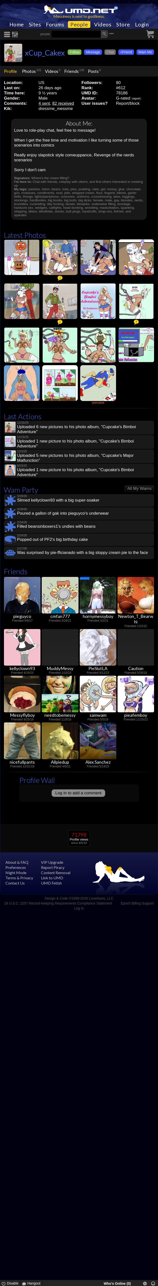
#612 (120, 87)
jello (67, 193)
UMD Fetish (51, 883)
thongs (28, 196)
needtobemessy (60, 715)
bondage (123, 204)
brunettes (21, 204)
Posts (93, 71)
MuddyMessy (60, 668)
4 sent (44, 103)
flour (99, 193)
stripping (20, 211)
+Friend (126, 52)
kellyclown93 (22, 668)
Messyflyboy (22, 715)
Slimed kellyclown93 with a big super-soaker (58, 500)
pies (74, 189)
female (98, 200)
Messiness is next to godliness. (79, 16)
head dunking (73, 208)
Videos (102, 24)
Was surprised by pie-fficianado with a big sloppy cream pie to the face (82, 552)
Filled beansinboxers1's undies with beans (56, 526)
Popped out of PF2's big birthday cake (52, 539)
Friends (71, 71)
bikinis (121, 193)
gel (103, 189)
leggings (128, 196)
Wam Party (21, 489)
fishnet (118, 211)
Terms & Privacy (19, 877)
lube (65, 189)
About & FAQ (16, 862)
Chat (110, 52)
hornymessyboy (98, 616)
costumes (67, 196)
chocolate (133, 189)
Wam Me (145, 52)
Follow (74, 52)
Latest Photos (25, 235)
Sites (35, 24)
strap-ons (105, 211)
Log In (79, 908)
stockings (21, 200)
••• (111, 33)
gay (116, 200)
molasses (28, 193)
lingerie (109, 193)
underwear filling (103, 204)
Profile (10, 71)
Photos (29, 71)
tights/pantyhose (47, 196)
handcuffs (89, 211)
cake (95, 189)
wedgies (41, 208)
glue (121, 189)
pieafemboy (135, 715)
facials (70, 204)
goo (17, 193)
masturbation (109, 208)
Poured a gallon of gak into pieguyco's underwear (63, 513)
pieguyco (22, 616)
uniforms (83, 196)
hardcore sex (23, 208)
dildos (32, 211)
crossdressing (101, 196)
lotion (46, 189)
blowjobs (83, 204)
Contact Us (15, 883)
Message (93, 52)
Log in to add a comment (78, 793)
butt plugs (73, 211)
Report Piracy (52, 867)
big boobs (55, 200)
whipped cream (83, 193)
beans (56, 189)
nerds (138, 200)
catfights (55, 208)
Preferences (15, 867)
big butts (70, 200)
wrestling (91, 208)
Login (142, 24)
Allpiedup (60, 762)
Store (123, 24)
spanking (127, 208)
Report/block (127, 103)
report (136, 98)
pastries (34, 189)
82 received (63, 103)
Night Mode (15, 872)
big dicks (85, 200)
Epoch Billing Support (137, 903)
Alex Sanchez (98, 762)
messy (112, 189)
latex (116, 196)
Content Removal (55, 872)
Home (16, 24)
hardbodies (38, 200)
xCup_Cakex (45, 52)
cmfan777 (60, 616)
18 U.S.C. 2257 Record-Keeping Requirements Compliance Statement (58, 903)
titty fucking (55, 204)
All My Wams (139, 488)
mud (59, 193)
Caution (135, 668)
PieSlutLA (97, 668)
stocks (59, 211)
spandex (20, 215)
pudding (84, 189)
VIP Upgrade (52, 862)
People (79, 24)
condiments (45, 193)
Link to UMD (52, 877)
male (108, 200)
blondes (126, 200)
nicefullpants (22, 762)
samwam (98, 715)
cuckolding (37, 204)
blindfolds (46, 211)
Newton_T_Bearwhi (135, 618)
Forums (55, 24)
